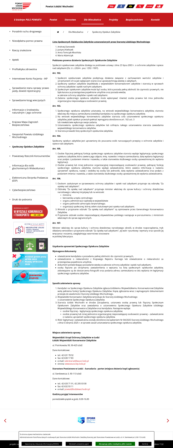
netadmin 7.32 (157, 444)
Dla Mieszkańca (75, 32)
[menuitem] (30, 31)
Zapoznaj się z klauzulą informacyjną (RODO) (42, 444)
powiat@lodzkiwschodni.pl (77, 389)
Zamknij (145, 444)
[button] (130, 6)
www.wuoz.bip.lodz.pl (75, 363)
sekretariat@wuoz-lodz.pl (77, 361)
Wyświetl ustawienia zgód (79, 444)
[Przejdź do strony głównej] (60, 32)
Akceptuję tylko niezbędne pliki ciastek (115, 444)
